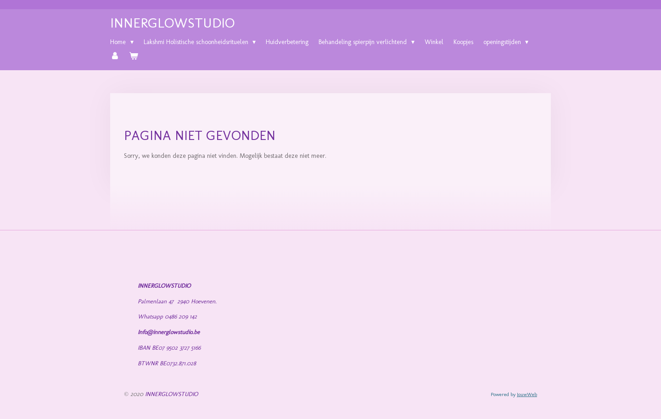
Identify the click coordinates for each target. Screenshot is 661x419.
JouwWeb (527, 394)
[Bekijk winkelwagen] (134, 56)
